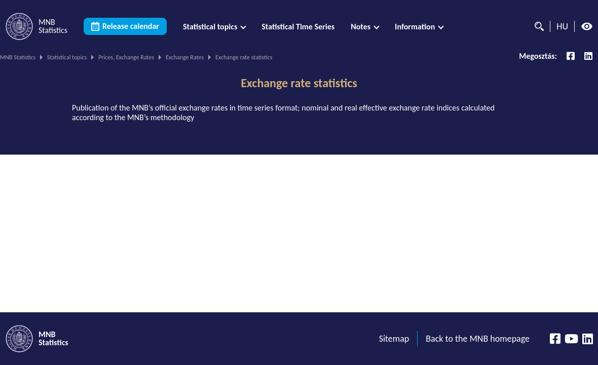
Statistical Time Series (297, 26)
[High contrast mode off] (587, 26)
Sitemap (394, 338)
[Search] (537, 26)
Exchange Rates (185, 57)
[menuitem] (214, 26)
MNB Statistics (17, 57)
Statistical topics (210, 26)
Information (415, 26)
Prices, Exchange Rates (126, 57)
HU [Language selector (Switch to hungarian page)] (562, 26)
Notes (360, 26)
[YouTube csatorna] (571, 339)
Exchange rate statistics (299, 83)
